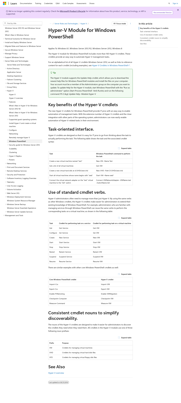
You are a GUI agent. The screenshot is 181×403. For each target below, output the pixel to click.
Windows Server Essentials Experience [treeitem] (21, 208)
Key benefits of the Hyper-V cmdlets (154, 28)
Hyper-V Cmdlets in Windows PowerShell (110, 65)
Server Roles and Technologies (66, 23)
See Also (143, 43)
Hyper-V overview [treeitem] (16, 98)
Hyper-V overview (56, 373)
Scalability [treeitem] (13, 148)
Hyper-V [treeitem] (12, 94)
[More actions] (130, 24)
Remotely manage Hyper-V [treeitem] (19, 137)
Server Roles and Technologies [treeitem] (18, 64)
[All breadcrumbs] (50, 24)
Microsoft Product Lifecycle (72, 11)
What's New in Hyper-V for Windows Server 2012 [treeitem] (23, 114)
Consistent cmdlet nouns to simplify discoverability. (154, 39)
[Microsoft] (4, 3)
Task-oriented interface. (149, 31)
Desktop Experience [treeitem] (14, 76)
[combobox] (22, 23)
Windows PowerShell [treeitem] (17, 141)
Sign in (175, 3)
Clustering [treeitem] (13, 152)
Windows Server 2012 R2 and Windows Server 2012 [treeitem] (22, 29)
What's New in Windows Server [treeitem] (17, 35)
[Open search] (169, 3)
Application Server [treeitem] (14, 72)
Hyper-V (83, 23)
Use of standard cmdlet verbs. (151, 34)
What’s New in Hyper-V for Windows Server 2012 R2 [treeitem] (23, 107)
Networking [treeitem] (13, 133)
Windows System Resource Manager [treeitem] (21, 200)
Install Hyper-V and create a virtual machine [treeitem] (22, 125)
